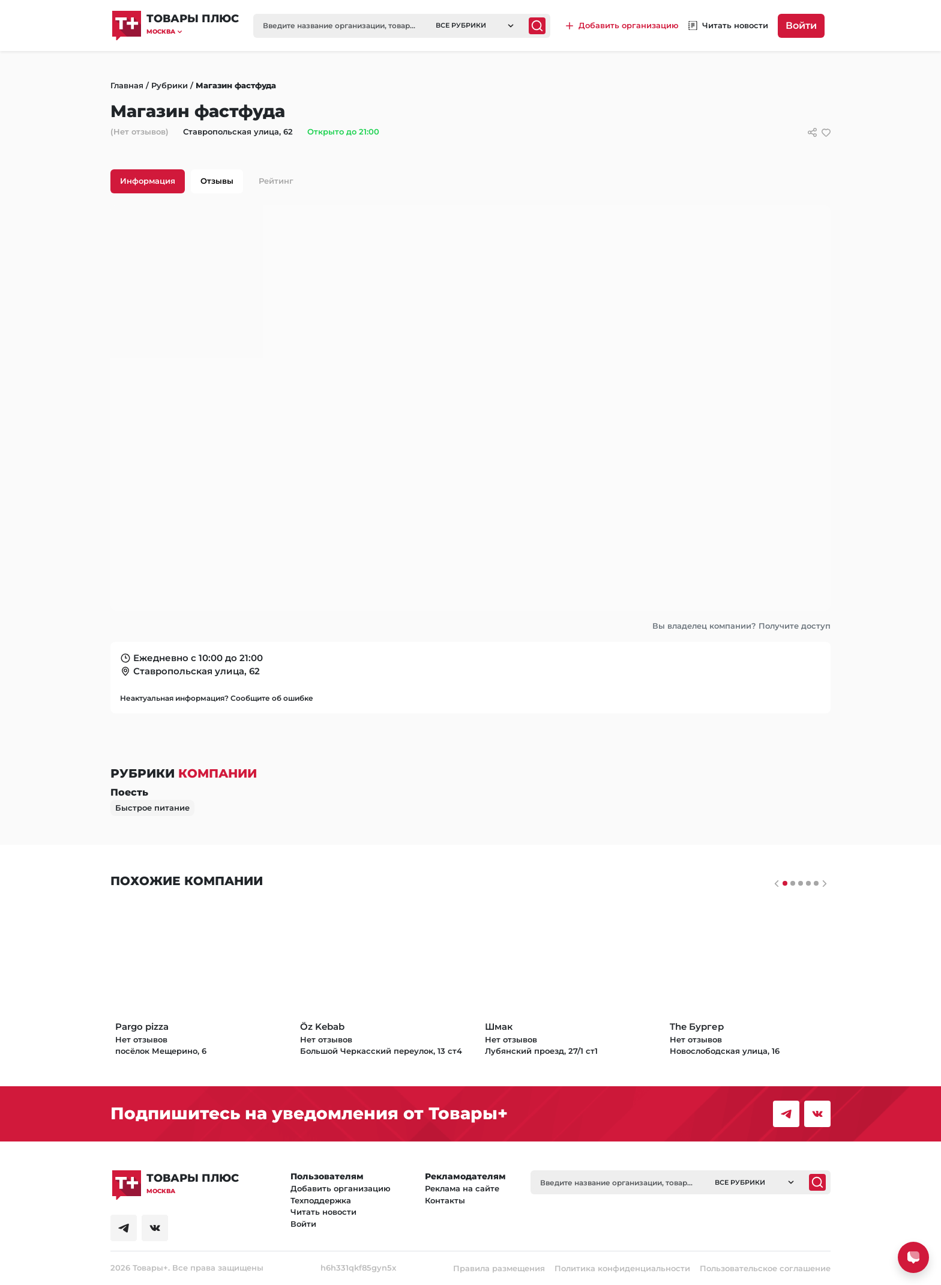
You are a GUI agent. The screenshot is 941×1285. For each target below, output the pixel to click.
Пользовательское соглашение (765, 1268)
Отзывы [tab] (216, 181)
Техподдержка (320, 1200)
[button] (192, 31)
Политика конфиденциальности (622, 1268)
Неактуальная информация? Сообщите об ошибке (216, 698)
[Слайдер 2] (800, 883)
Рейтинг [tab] (276, 181)
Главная (126, 85)
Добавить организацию (340, 1188)
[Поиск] (537, 25)
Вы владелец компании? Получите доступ (741, 625)
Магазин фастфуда (236, 85)
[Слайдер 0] (785, 883)
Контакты (445, 1200)
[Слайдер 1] (792, 883)
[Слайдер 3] (808, 883)
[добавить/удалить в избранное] (826, 132)
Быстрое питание (152, 807)
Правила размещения (499, 1268)
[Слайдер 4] (816, 883)
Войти (801, 25)
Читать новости (323, 1212)
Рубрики (169, 85)
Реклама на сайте (462, 1188)
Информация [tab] (147, 181)
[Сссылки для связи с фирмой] (812, 132)
